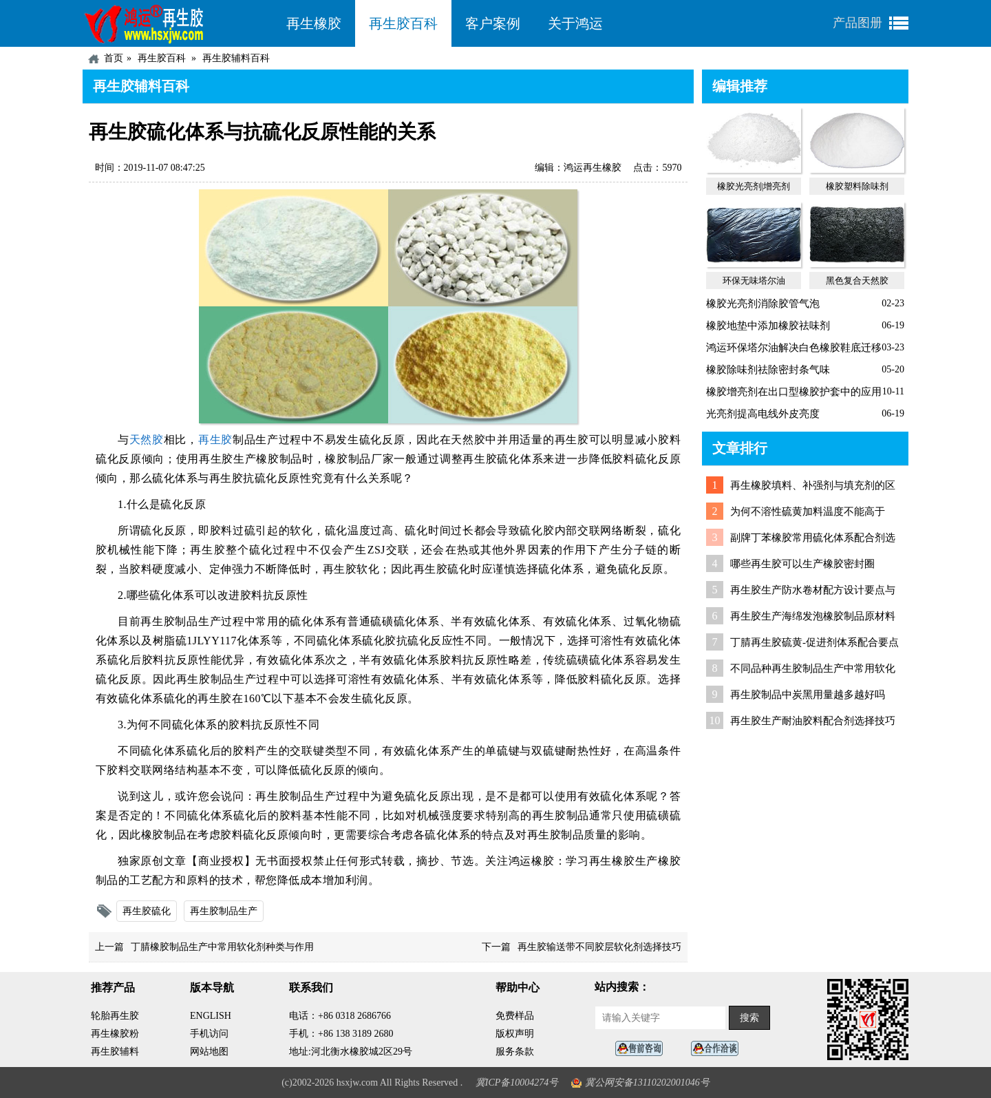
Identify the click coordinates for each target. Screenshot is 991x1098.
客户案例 (492, 23)
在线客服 (642, 1048)
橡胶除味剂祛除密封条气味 (768, 369)
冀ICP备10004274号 (517, 1082)
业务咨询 (718, 1048)
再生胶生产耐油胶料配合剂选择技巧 (812, 720)
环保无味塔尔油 (754, 280)
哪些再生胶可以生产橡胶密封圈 (802, 563)
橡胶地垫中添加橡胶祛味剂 (768, 325)
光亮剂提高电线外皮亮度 (763, 413)
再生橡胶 (313, 23)
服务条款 (515, 1051)
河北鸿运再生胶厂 (178, 23)
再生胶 (215, 439)
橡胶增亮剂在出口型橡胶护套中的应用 (794, 391)
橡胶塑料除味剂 (857, 186)
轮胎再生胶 (115, 1016)
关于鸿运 (575, 23)
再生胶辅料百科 (236, 58)
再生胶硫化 (146, 911)
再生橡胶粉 (115, 1033)
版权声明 (515, 1033)
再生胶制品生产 (223, 911)
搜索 (749, 1018)
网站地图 (209, 1051)
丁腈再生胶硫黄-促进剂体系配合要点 (814, 642)
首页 (113, 58)
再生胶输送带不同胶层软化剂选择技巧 (599, 947)
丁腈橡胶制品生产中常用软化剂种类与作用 (222, 947)
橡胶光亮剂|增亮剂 (754, 186)
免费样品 (515, 1016)
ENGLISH (210, 1016)
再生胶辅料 (115, 1051)
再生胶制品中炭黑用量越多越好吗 (807, 694)
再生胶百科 (403, 23)
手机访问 (209, 1033)
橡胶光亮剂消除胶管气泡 (763, 303)
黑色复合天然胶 (857, 280)
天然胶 (146, 439)
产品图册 (857, 23)
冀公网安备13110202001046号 (647, 1082)
